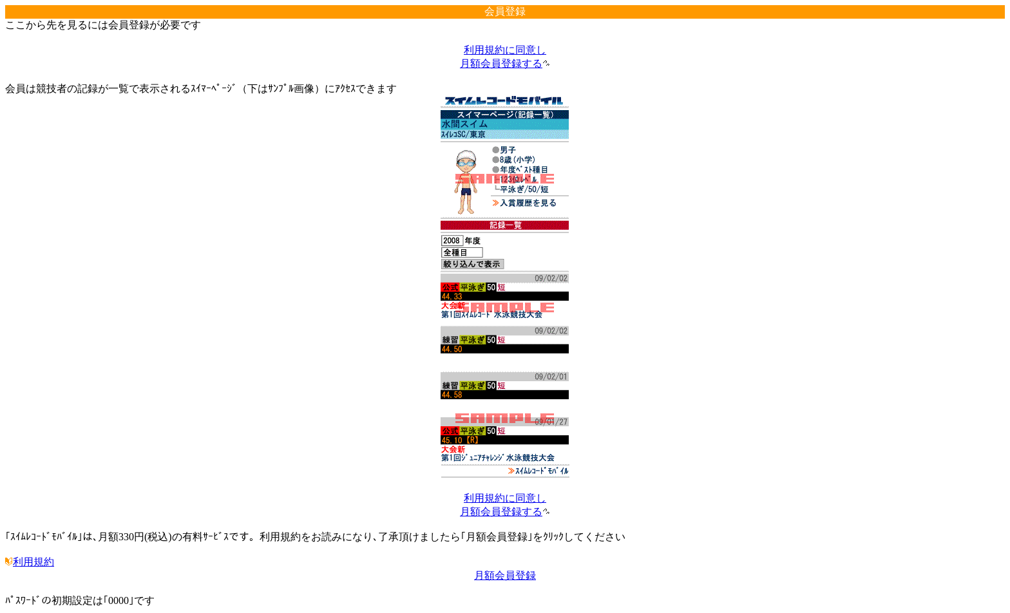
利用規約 (29, 561)
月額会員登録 (505, 575)
